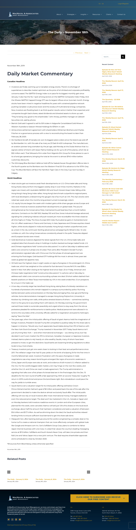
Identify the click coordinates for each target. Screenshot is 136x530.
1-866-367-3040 (82, 518)
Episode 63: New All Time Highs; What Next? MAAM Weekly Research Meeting (112, 72)
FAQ (34, 525)
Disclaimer (17, 525)
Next (86, 53)
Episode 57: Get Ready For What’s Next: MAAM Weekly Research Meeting (112, 211)
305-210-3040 (109, 516)
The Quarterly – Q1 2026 (111, 99)
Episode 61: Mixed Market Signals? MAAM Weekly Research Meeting (111, 129)
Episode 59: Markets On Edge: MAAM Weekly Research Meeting (113, 170)
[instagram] (12, 519)
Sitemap (10, 525)
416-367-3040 (77, 516)
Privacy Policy (27, 525)
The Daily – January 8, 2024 (46, 479)
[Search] (123, 57)
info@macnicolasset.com (83, 520)
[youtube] (19, 519)
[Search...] (111, 57)
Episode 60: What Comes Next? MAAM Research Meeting (111, 150)
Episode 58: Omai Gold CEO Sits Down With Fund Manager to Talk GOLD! (112, 191)
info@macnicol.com (113, 520)
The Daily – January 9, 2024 (17, 479)
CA (99, 3)
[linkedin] (16, 519)
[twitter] (8, 519)
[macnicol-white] (22, 12)
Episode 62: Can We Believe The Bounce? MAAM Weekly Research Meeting (113, 109)
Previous (78, 53)
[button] (8, 472)
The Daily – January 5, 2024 (74, 479)
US (103, 3)
